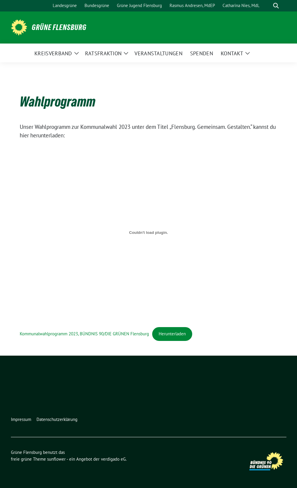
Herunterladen (172, 334)
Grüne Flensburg (59, 27)
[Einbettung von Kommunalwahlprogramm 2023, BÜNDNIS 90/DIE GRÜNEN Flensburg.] (149, 232)
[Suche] (267, 5)
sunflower (56, 459)
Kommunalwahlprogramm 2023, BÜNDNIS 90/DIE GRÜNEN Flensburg (84, 334)
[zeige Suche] (276, 5)
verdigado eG (113, 459)
